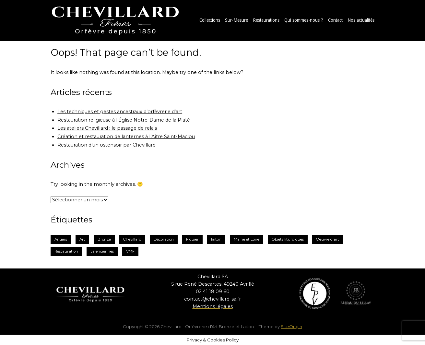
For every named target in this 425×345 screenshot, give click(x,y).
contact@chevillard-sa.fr (212, 299)
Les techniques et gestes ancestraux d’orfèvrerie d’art (119, 111)
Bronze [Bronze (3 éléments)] (104, 239)
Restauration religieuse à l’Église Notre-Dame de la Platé (123, 120)
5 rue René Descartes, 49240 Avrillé (212, 284)
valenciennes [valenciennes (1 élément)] (102, 251)
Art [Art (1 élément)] (82, 239)
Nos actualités (361, 20)
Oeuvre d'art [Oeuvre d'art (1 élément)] (327, 239)
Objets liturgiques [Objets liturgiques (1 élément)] (288, 239)
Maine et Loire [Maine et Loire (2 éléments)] (246, 239)
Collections (209, 20)
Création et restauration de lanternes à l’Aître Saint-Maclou (126, 136)
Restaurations (266, 20)
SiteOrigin (291, 326)
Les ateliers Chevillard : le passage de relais (107, 128)
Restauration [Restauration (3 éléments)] (66, 251)
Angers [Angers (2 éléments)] (60, 239)
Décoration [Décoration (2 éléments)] (164, 239)
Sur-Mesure (236, 20)
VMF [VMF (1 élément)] (130, 251)
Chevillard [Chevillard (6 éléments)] (132, 239)
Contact (335, 20)
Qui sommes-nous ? (303, 20)
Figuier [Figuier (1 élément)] (192, 239)
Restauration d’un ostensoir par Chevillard (106, 145)
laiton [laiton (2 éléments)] (216, 239)
